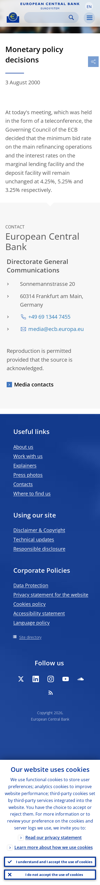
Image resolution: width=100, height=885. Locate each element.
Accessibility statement (39, 613)
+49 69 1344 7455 (49, 316)
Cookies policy (29, 604)
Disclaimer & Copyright (39, 530)
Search (71, 17)
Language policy (31, 622)
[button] (89, 6)
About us (23, 447)
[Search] (47, 17)
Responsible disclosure (39, 549)
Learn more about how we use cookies (53, 847)
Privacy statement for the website (50, 594)
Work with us (28, 456)
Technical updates (33, 539)
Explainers (25, 465)
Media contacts (34, 384)
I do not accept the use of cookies (54, 874)
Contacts (23, 484)
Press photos (28, 475)
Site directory (30, 637)
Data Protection (30, 585)
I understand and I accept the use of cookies (54, 861)
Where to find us (32, 493)
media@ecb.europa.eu (56, 329)
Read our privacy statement (53, 837)
